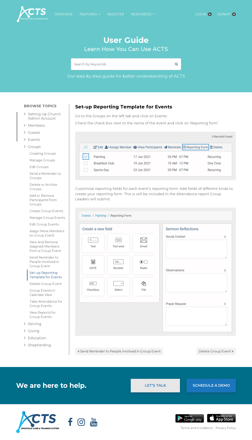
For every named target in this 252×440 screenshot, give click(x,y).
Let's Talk (155, 385)
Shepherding (39, 345)
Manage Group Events (47, 218)
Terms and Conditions (197, 428)
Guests (34, 132)
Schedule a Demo (211, 385)
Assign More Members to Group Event (47, 233)
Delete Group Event (46, 284)
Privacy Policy (226, 428)
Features (88, 14)
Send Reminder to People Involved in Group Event (44, 262)
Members (36, 125)
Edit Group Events (44, 224)
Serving (34, 324)
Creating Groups (43, 153)
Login (203, 14)
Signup (226, 14)
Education (37, 338)
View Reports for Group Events (43, 315)
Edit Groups (39, 167)
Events (34, 140)
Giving (33, 331)
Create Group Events (46, 211)
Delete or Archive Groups (43, 187)
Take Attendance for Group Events (46, 304)
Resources (141, 14)
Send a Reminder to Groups (45, 176)
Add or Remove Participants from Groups (43, 200)
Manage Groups (42, 160)
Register (115, 14)
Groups (34, 147)
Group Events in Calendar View (42, 293)
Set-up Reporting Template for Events (46, 275)
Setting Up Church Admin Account (44, 116)
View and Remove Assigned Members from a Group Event (45, 246)
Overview (63, 14)
